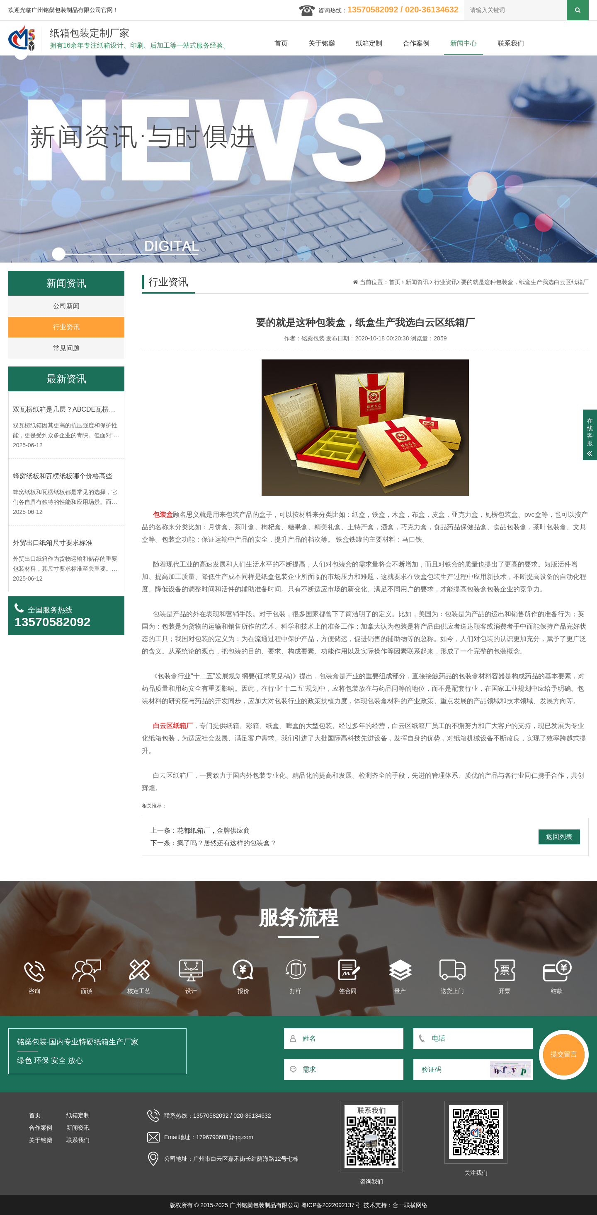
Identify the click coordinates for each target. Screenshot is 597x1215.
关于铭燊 (321, 43)
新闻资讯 (417, 282)
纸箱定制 (369, 43)
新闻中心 (463, 43)
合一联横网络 (410, 1205)
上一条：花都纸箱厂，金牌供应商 (200, 830)
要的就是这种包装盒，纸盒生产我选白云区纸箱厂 (525, 282)
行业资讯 (445, 282)
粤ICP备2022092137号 (330, 1205)
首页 (281, 43)
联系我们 (511, 43)
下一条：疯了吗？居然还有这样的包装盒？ (213, 842)
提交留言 (564, 1054)
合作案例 (416, 43)
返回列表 (559, 836)
